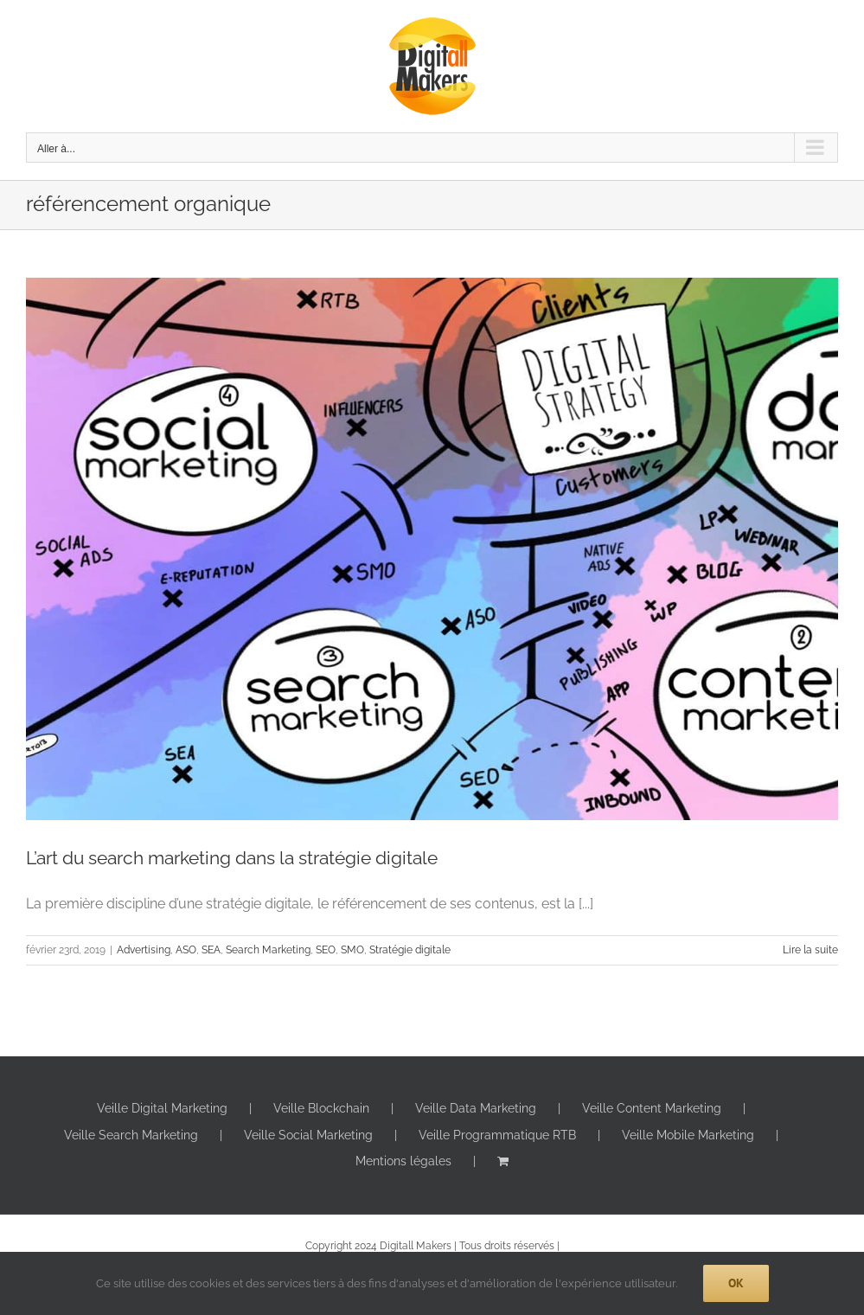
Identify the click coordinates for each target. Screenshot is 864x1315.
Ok (736, 1283)
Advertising (143, 950)
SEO (326, 950)
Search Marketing (268, 950)
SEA (211, 950)
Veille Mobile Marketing (688, 1135)
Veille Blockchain (321, 1108)
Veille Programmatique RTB (497, 1135)
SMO (352, 950)
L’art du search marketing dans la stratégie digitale (232, 858)
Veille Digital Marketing (162, 1108)
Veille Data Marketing (475, 1108)
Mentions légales (403, 1161)
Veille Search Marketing (131, 1135)
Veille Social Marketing (308, 1135)
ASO (186, 950)
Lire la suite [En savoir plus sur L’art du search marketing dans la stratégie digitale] (810, 950)
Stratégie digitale (410, 950)
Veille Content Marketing (651, 1108)
